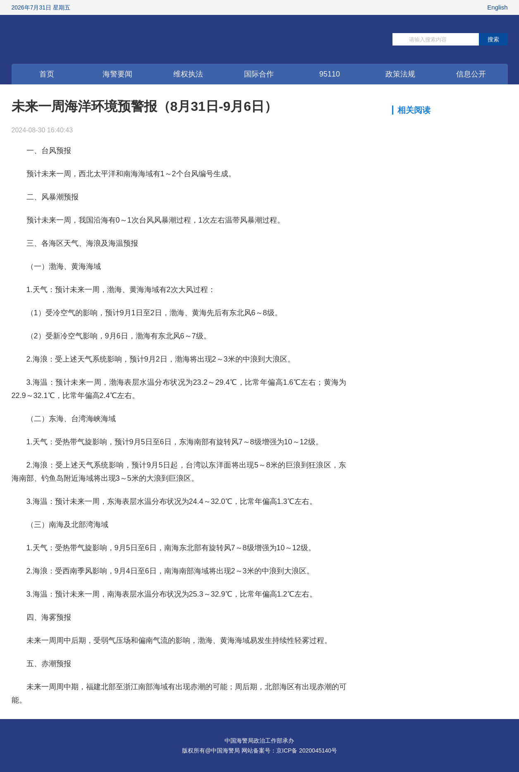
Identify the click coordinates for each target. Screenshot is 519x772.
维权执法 (188, 74)
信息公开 (471, 74)
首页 (46, 74)
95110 (329, 74)
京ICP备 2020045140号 (306, 750)
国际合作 (259, 74)
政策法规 (400, 74)
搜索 (493, 39)
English (497, 7)
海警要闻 (117, 74)
